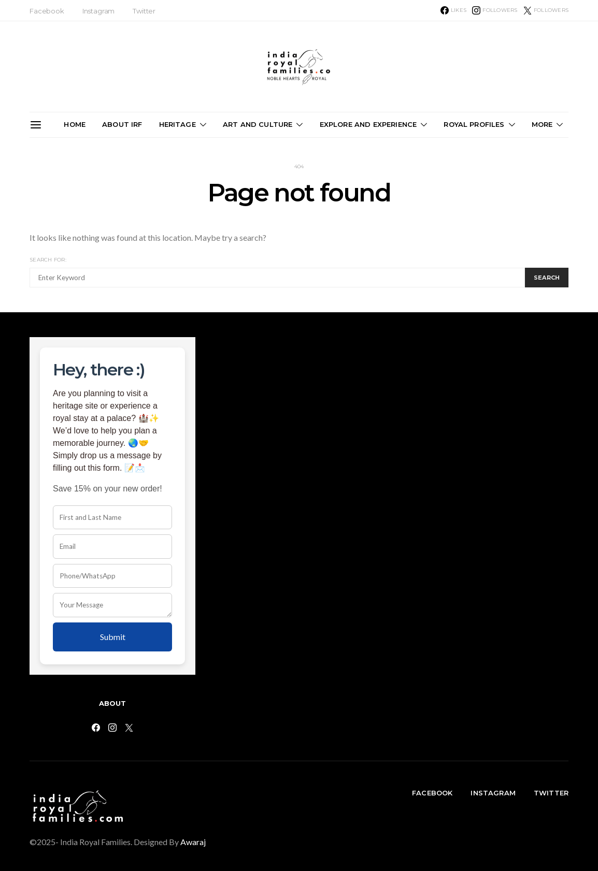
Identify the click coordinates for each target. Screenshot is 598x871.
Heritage (177, 124)
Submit (112, 637)
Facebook (47, 11)
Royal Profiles (474, 124)
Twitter (144, 11)
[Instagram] (494, 10)
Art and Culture (257, 124)
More (542, 124)
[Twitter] (545, 10)
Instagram (98, 11)
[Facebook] (453, 10)
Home (75, 124)
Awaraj (193, 842)
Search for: (48, 259)
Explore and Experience (368, 124)
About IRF (122, 124)
